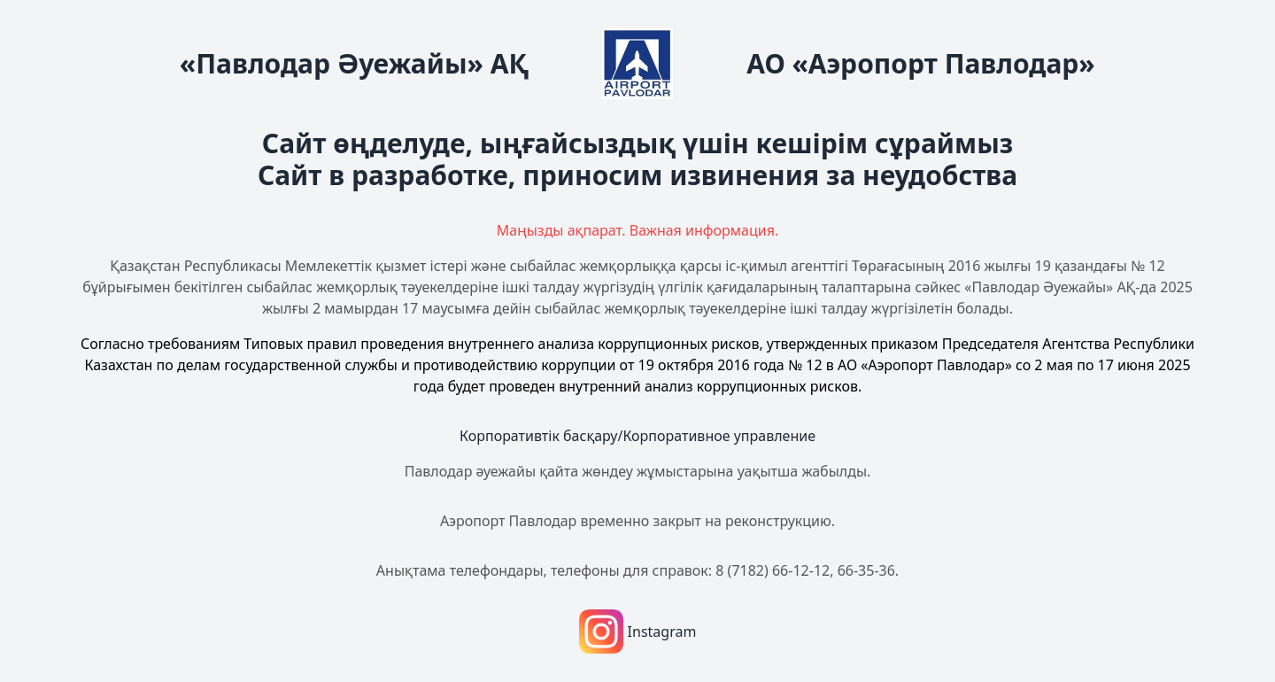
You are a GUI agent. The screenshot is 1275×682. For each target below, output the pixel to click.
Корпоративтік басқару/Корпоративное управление (637, 436)
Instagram (638, 631)
